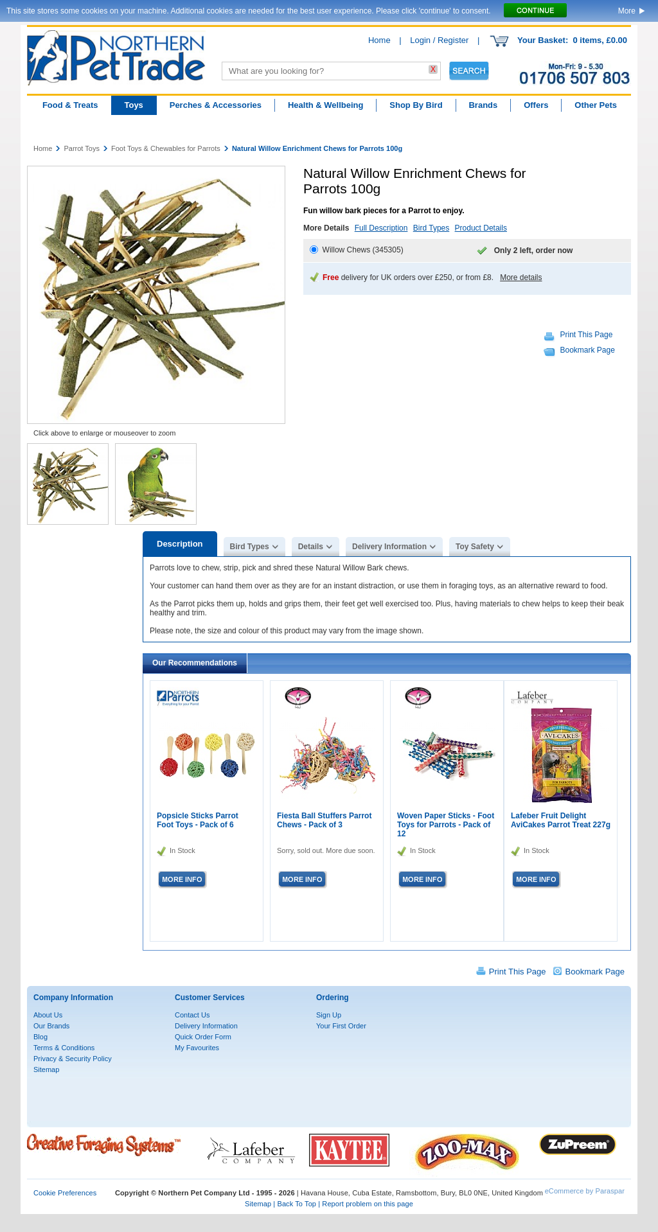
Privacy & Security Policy (72, 1058)
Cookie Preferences (64, 1193)
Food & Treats (70, 105)
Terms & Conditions (63, 1048)
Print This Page (586, 334)
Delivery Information (389, 546)
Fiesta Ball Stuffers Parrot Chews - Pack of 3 (324, 820)
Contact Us (192, 1015)
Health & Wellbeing (326, 105)
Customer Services (210, 997)
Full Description (381, 228)
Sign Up (328, 1015)
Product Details (481, 228)
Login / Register (439, 40)
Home (379, 40)
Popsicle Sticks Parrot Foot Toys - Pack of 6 (197, 820)
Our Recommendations (194, 662)
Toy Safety (475, 546)
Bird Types (431, 228)
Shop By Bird (415, 105)
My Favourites (197, 1048)
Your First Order (341, 1026)
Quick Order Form (203, 1037)
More (627, 10)
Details (310, 546)
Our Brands (51, 1026)
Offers (536, 105)
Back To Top (296, 1204)
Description (180, 544)
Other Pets (595, 105)
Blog (40, 1037)
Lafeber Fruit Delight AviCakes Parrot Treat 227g (560, 820)
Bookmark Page (587, 350)
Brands (482, 105)
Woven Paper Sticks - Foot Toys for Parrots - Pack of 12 (445, 824)
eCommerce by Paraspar (585, 1191)
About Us (47, 1015)
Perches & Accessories (216, 105)
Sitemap (46, 1069)
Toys (133, 105)
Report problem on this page (367, 1204)
